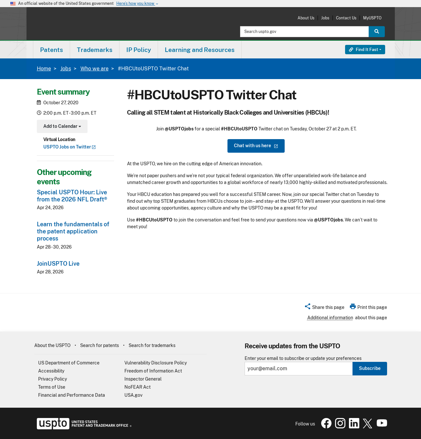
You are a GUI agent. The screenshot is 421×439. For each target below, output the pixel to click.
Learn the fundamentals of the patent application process (73, 231)
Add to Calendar (61, 127)
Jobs (325, 17)
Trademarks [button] (94, 49)
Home (44, 69)
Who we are (94, 69)
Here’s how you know (137, 3)
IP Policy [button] (138, 49)
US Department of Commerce (69, 362)
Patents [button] (51, 49)
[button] (324, 308)
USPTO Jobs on (69, 146)
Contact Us (346, 17)
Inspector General (143, 379)
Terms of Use (51, 387)
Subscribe (370, 368)
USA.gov (133, 395)
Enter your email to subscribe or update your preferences (303, 358)
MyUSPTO (372, 17)
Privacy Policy (52, 379)
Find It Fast (363, 49)
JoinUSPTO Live (58, 263)
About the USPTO (52, 345)
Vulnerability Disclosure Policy (155, 362)
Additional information (330, 317)
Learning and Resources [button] (200, 49)
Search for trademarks (152, 345)
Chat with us (256, 145)
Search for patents (99, 345)
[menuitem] (51, 49)
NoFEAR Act (137, 387)
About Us (306, 17)
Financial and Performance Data (71, 395)
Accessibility (51, 370)
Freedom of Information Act (153, 370)
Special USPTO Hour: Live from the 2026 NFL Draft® (72, 196)
